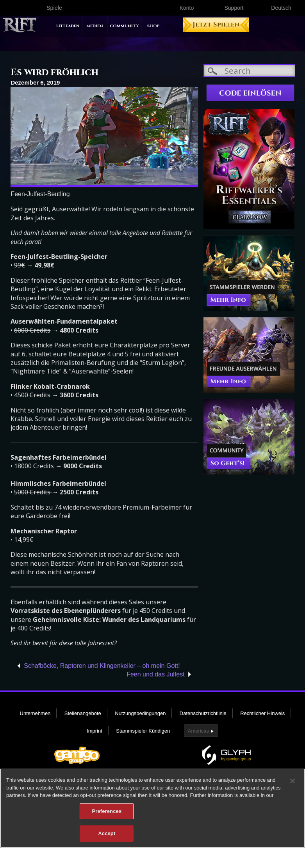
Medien (94, 26)
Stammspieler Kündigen (143, 731)
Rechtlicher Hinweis (262, 713)
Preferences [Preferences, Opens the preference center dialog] (106, 814)
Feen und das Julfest (156, 674)
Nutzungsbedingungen (140, 713)
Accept (106, 837)
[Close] (292, 784)
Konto (187, 8)
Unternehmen (35, 713)
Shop (153, 26)
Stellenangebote (82, 713)
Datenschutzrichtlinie (203, 713)
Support (233, 8)
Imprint (94, 731)
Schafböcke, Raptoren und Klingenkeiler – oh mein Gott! (102, 665)
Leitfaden (68, 26)
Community (124, 26)
